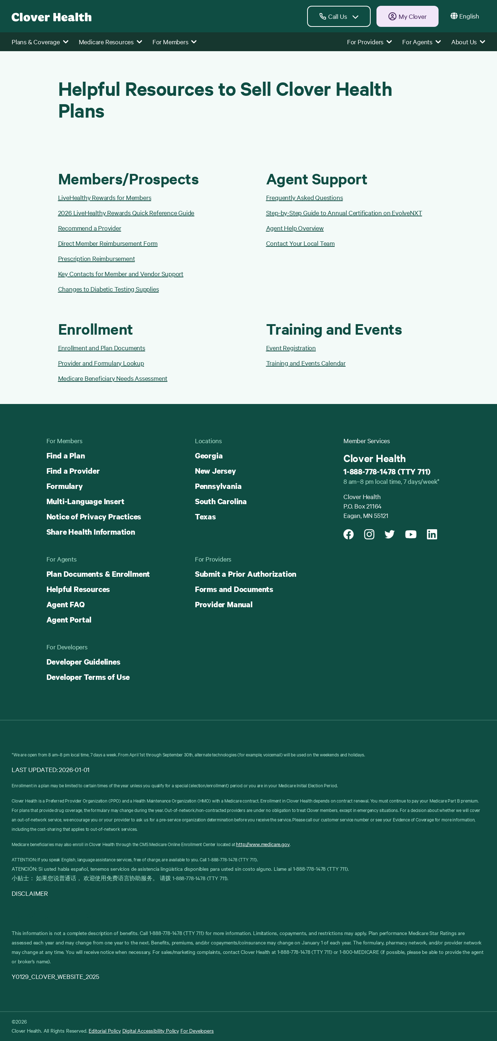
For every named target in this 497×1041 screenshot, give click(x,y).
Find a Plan (65, 455)
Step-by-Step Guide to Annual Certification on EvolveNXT (344, 212)
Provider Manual (224, 604)
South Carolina (221, 501)
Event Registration (291, 347)
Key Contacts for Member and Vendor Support (121, 273)
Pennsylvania (218, 486)
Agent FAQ (65, 604)
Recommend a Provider (89, 228)
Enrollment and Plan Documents (101, 347)
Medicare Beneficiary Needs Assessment (113, 378)
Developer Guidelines (83, 662)
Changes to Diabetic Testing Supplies (108, 289)
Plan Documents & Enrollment (98, 574)
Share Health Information (90, 532)
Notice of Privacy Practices (94, 516)
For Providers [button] (369, 41)
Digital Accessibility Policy (150, 1030)
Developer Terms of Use (88, 677)
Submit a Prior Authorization (245, 574)
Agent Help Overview (295, 228)
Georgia (209, 455)
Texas (205, 516)
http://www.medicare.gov (262, 844)
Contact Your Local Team (300, 243)
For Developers (197, 1030)
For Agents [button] (421, 41)
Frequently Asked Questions (304, 197)
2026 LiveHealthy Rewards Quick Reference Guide (126, 212)
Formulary (64, 486)
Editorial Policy (105, 1030)
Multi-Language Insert (85, 501)
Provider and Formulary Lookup (101, 363)
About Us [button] (468, 41)
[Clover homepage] (51, 16)
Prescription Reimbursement (96, 258)
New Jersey (215, 471)
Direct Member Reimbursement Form (108, 243)
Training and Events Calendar (306, 363)
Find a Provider (73, 471)
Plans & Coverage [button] (40, 41)
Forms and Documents (234, 589)
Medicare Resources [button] (110, 41)
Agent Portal (69, 620)
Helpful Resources (78, 589)
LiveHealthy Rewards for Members (104, 197)
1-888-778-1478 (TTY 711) (387, 471)
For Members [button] (174, 41)
